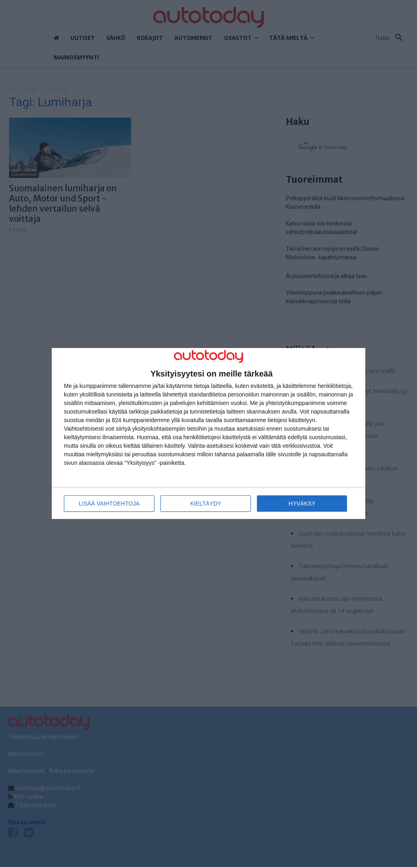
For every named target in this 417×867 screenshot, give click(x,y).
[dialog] (208, 433)
